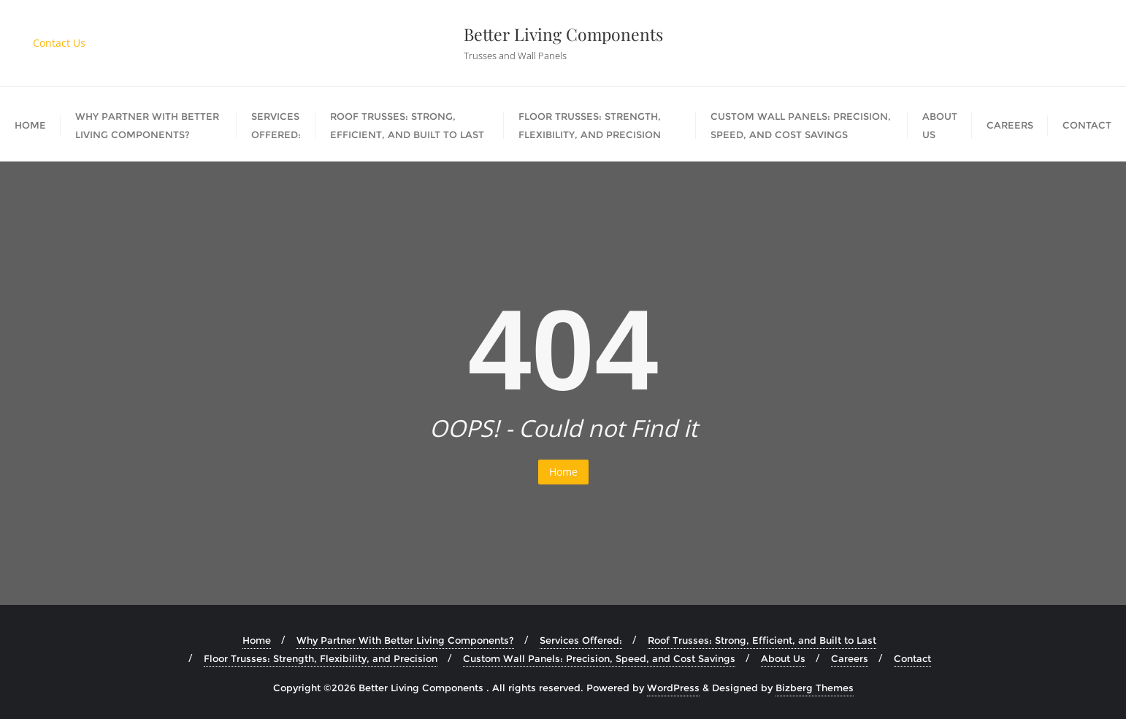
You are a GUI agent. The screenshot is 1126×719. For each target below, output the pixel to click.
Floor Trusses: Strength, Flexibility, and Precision (320, 658)
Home (563, 472)
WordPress (673, 687)
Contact (912, 658)
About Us (783, 658)
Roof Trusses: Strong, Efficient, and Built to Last (762, 640)
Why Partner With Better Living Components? (405, 640)
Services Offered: (581, 640)
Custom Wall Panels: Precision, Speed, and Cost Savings (599, 658)
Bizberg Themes (814, 687)
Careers (849, 658)
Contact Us (59, 43)
